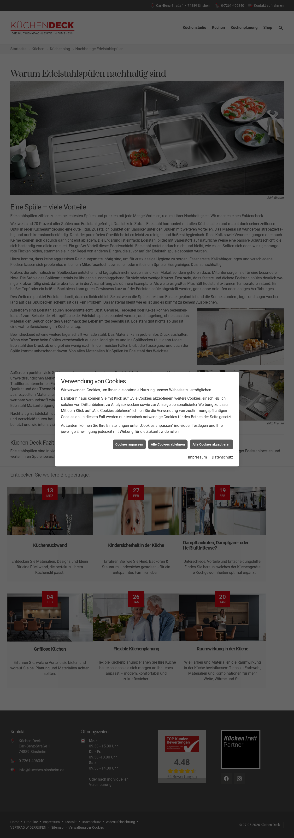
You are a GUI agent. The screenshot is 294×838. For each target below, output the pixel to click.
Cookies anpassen (129, 444)
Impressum (197, 457)
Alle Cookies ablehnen (168, 444)
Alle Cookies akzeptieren (211, 444)
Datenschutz (222, 457)
